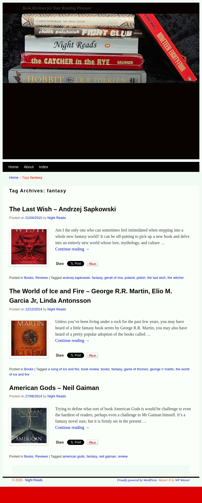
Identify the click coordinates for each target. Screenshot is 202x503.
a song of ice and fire (63, 369)
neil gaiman (107, 456)
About (29, 167)
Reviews (41, 278)
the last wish (156, 278)
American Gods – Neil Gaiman (54, 387)
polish (141, 278)
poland (130, 278)
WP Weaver (182, 480)
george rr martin (162, 369)
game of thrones (136, 369)
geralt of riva (113, 278)
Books (28, 278)
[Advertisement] (101, 122)
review (123, 456)
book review (90, 369)
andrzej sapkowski (76, 278)
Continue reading (72, 249)
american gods (74, 456)
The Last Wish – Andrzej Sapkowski (62, 209)
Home (13, 167)
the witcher (176, 278)
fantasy (97, 278)
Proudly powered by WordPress (137, 480)
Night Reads (17, 4)
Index (43, 167)
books (105, 369)
